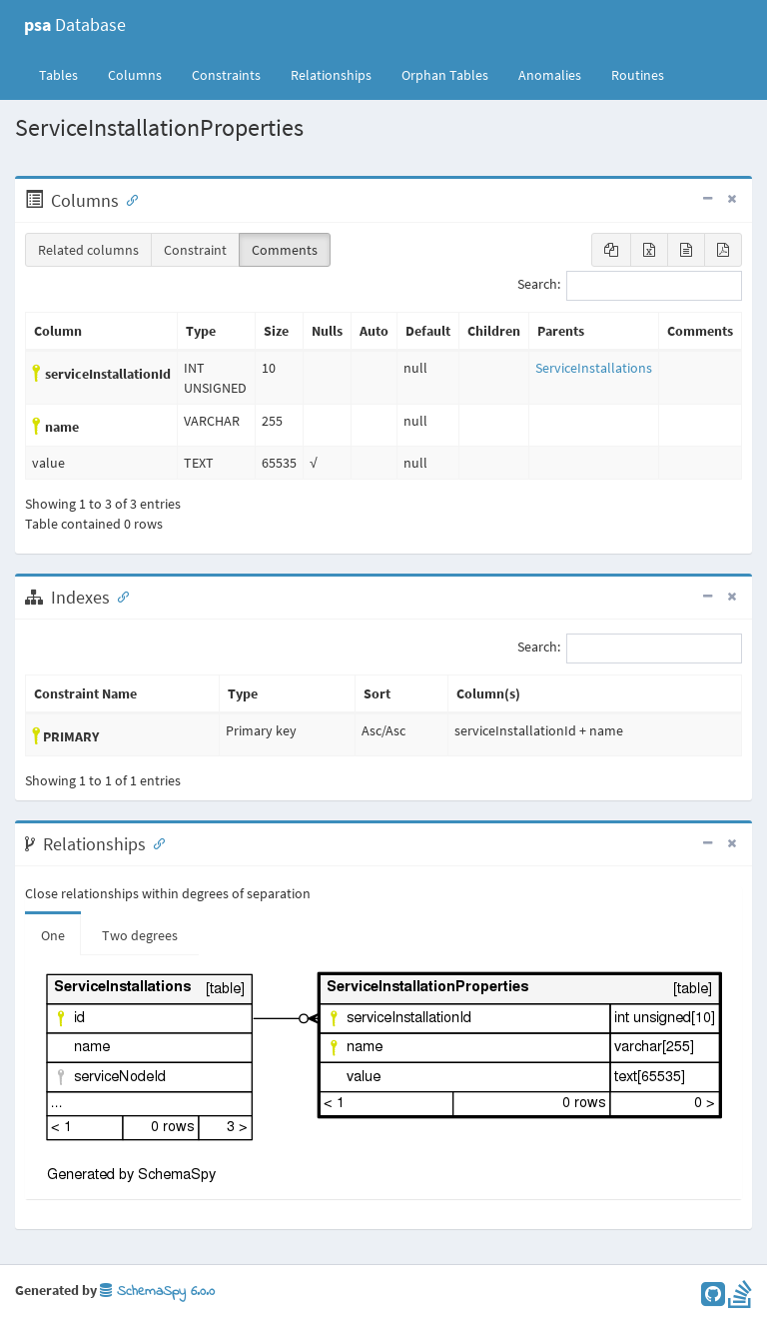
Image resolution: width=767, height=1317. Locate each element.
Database (75, 24)
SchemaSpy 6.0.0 (157, 1291)
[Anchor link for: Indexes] (119, 596)
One (53, 935)
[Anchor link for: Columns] (128, 199)
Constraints (226, 75)
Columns (135, 75)
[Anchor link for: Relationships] (155, 842)
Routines (637, 75)
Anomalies (549, 75)
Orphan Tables (444, 75)
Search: (629, 286)
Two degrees (140, 935)
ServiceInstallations (593, 368)
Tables (66, 74)
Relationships (331, 75)
